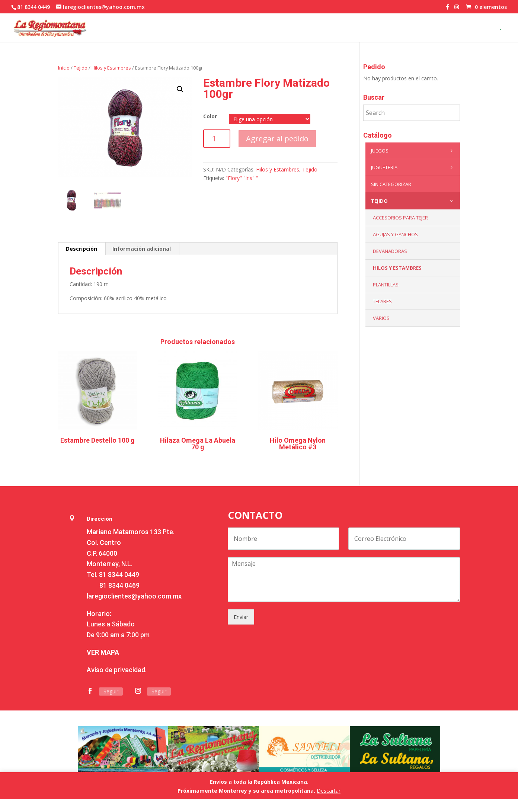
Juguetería (413, 167)
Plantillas (386, 284)
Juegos (413, 150)
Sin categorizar (391, 184)
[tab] (82, 249)
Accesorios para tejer (400, 217)
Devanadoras (390, 251)
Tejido (80, 67)
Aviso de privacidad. (117, 670)
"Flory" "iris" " (242, 178)
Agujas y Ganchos (395, 234)
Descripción (81, 248)
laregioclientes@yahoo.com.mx (134, 596)
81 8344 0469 (119, 585)
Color (210, 116)
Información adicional (141, 248)
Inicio (64, 67)
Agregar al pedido (277, 139)
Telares (382, 301)
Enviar (241, 616)
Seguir (110, 691)
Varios (381, 318)
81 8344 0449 (119, 574)
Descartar (328, 790)
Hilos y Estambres (111, 67)
